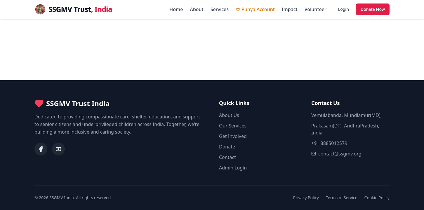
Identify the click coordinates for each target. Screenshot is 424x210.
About (196, 9)
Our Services (232, 126)
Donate (227, 147)
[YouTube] (58, 149)
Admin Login (233, 167)
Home (176, 9)
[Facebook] (40, 149)
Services (220, 9)
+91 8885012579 (329, 143)
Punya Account (255, 9)
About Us (229, 115)
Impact (290, 9)
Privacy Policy (306, 197)
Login (343, 9)
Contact (227, 157)
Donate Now (373, 9)
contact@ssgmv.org (336, 153)
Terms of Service (341, 197)
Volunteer (315, 9)
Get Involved (233, 136)
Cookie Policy (377, 197)
